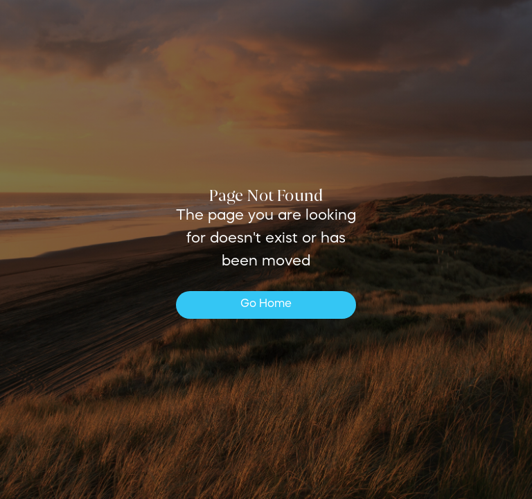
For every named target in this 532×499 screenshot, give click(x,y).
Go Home (266, 304)
